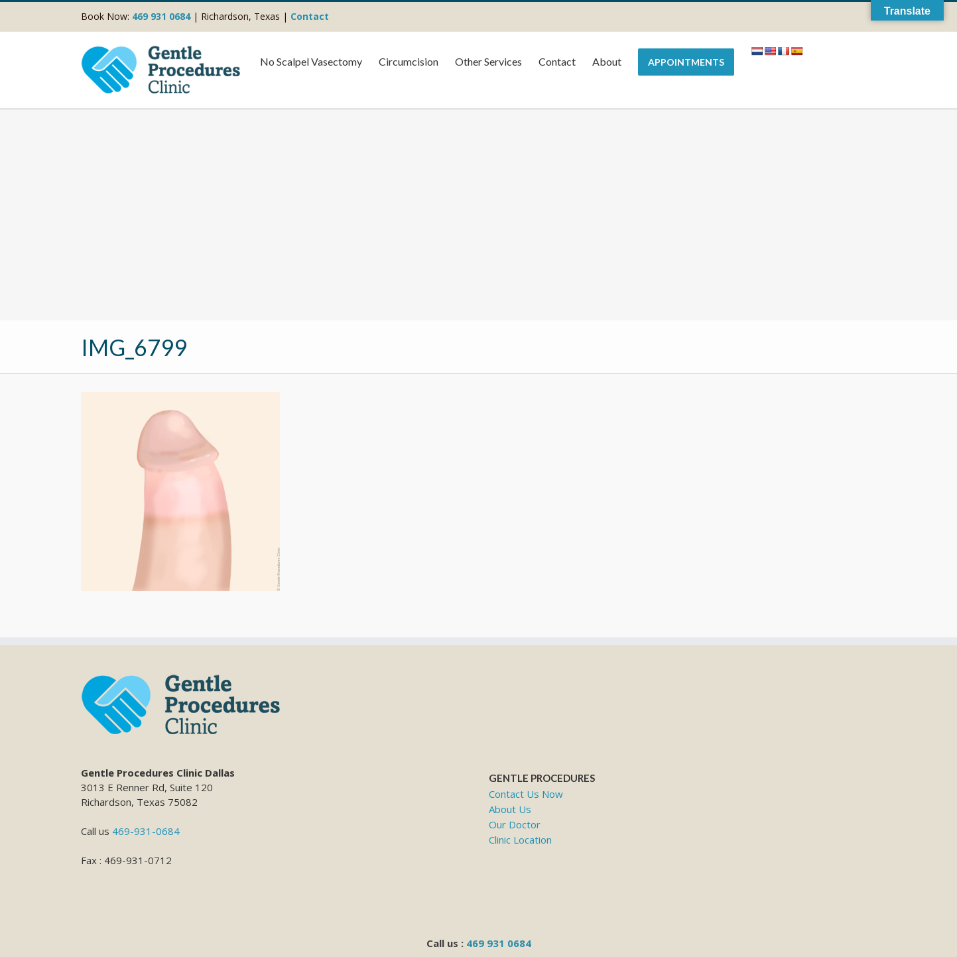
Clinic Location (520, 839)
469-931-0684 (146, 831)
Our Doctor (515, 824)
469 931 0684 (498, 943)
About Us (510, 809)
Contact (309, 16)
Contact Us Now (526, 793)
